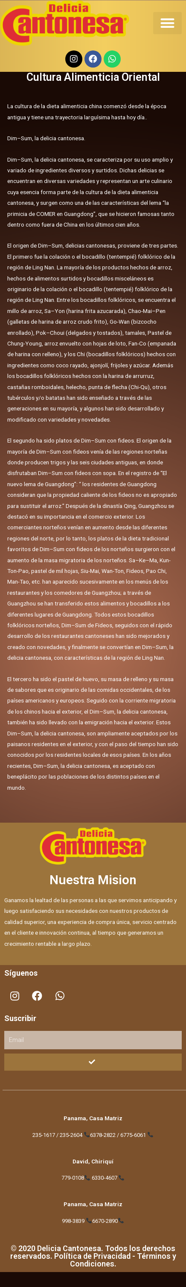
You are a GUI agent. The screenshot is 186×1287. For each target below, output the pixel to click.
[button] (167, 23)
